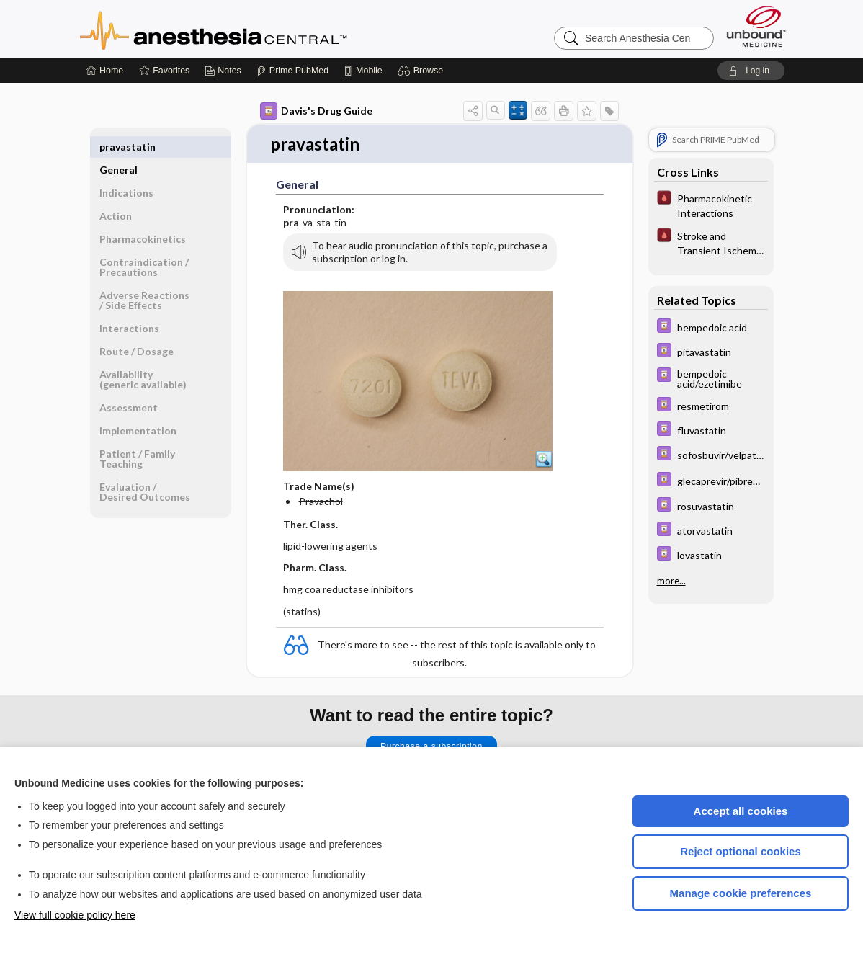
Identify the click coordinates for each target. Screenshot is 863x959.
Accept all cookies (741, 811)
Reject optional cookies (740, 851)
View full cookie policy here (74, 915)
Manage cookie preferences (741, 893)
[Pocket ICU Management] (711, 204)
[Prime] (292, 70)
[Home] (104, 70)
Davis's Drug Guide (316, 111)
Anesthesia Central (259, 28)
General (118, 146)
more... (671, 580)
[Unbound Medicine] (756, 26)
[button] (422, 70)
